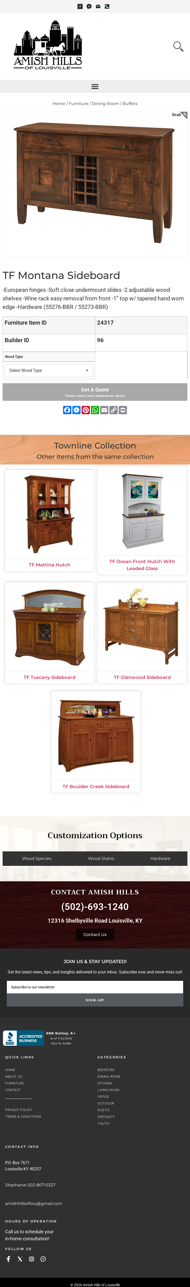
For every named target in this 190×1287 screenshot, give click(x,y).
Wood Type (14, 357)
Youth (103, 1123)
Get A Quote (95, 392)
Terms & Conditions (23, 1116)
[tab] (35, 858)
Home (10, 1070)
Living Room (108, 1090)
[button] (95, 86)
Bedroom (106, 1070)
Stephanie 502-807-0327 (30, 1184)
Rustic (104, 1110)
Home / (60, 103)
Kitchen (105, 1083)
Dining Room (109, 1076)
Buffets (130, 103)
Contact (13, 1090)
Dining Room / (107, 103)
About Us (13, 1076)
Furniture (14, 1083)
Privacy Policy (18, 1110)
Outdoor (106, 1103)
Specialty (106, 1117)
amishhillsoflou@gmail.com (33, 1203)
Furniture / (80, 103)
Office (103, 1097)
